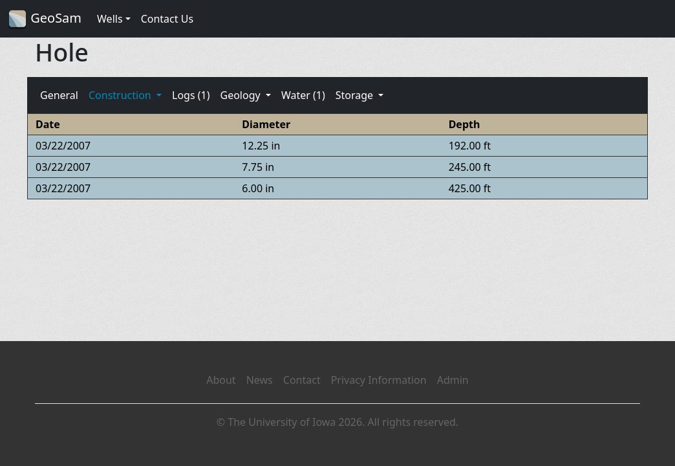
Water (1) (303, 95)
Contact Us (167, 19)
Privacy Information (379, 380)
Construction (121, 95)
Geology (241, 95)
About (220, 380)
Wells (110, 19)
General (59, 95)
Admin (453, 380)
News (259, 380)
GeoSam (44, 19)
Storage (356, 95)
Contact (302, 380)
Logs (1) (190, 95)
